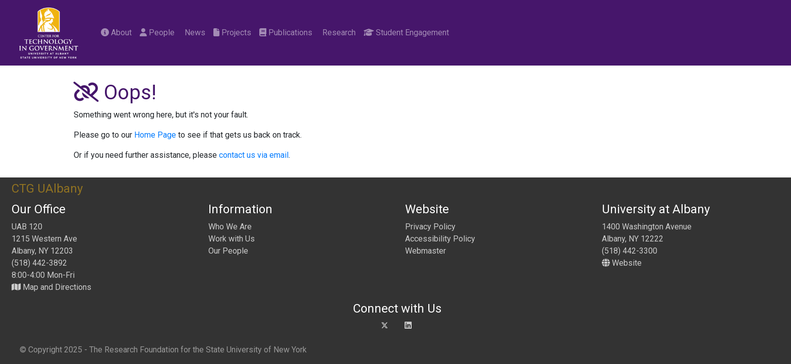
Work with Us (231, 239)
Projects (232, 32)
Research (338, 32)
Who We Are (230, 226)
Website (622, 263)
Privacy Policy (430, 226)
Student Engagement (406, 32)
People (157, 32)
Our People (228, 251)
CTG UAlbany (47, 188)
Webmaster (425, 251)
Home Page (155, 135)
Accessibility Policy (440, 239)
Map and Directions (51, 287)
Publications (285, 32)
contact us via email (254, 155)
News (194, 32)
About (116, 32)
